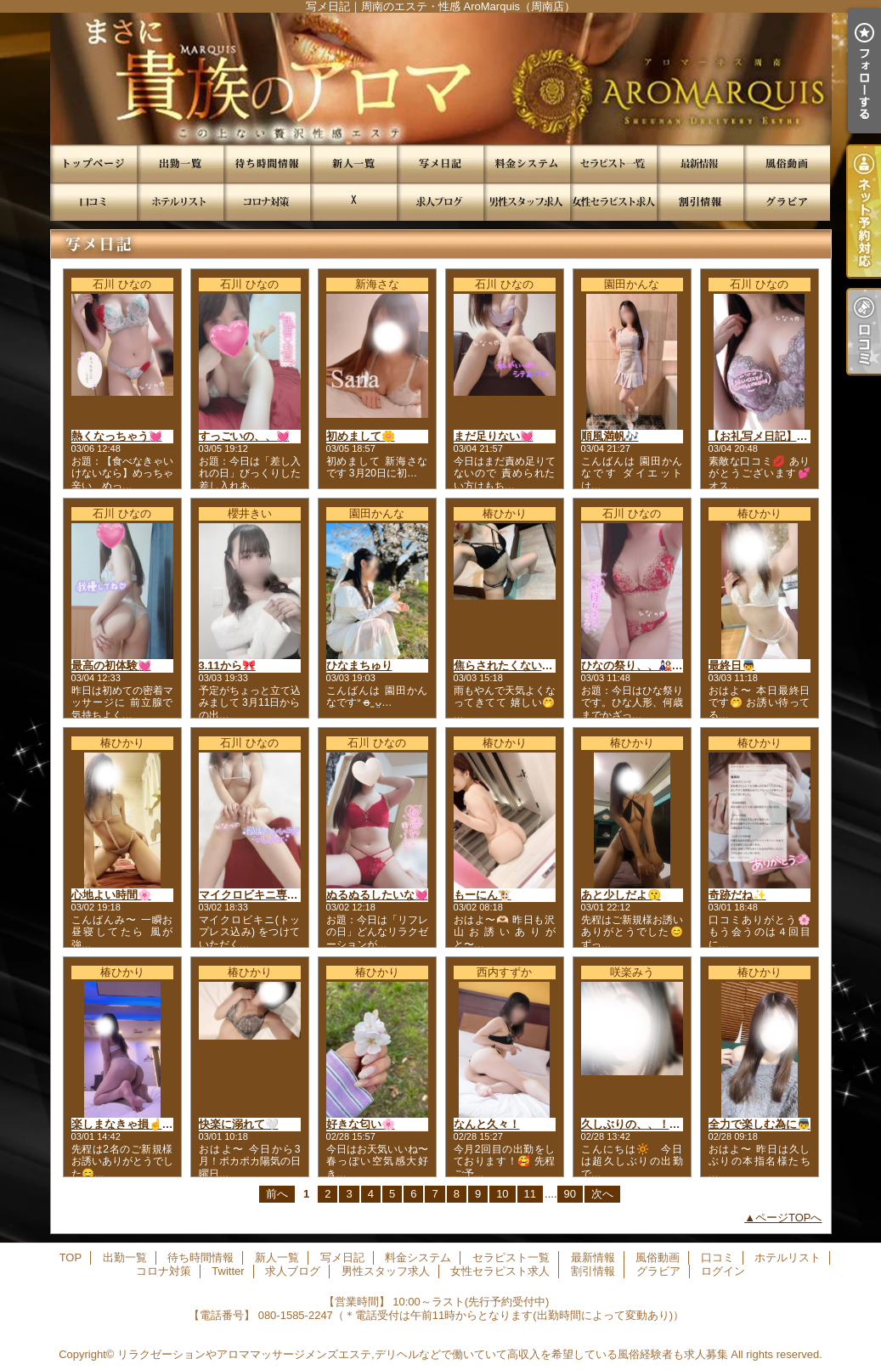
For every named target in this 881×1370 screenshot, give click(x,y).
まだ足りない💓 (494, 436)
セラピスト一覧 (613, 163)
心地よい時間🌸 (111, 894)
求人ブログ (440, 202)
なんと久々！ (487, 1124)
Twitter (353, 202)
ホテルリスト (180, 202)
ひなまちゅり (359, 665)
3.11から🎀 (227, 665)
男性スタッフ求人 (526, 202)
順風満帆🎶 (610, 436)
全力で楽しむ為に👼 (759, 1124)
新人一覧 (353, 163)
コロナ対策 (266, 202)
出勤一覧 (180, 163)
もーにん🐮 (482, 894)
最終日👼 (732, 665)
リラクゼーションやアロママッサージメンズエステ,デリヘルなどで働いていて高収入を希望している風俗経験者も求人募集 (422, 1354)
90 (570, 1193)
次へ (602, 1193)
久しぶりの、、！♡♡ (636, 1124)
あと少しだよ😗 (621, 894)
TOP (93, 163)
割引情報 (700, 202)
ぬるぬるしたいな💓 (377, 894)
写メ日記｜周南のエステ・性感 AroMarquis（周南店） (440, 78)
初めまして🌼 (360, 436)
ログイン (723, 1271)
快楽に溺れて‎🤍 (239, 1124)
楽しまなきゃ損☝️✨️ (123, 1124)
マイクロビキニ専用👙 (255, 894)
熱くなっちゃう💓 (116, 436)
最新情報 (700, 163)
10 (502, 1193)
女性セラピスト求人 (613, 202)
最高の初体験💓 (111, 665)
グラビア (786, 202)
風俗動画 (786, 163)
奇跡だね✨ (737, 894)
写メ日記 (440, 163)
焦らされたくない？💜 (510, 665)
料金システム (526, 163)
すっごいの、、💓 (244, 436)
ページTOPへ (788, 1217)
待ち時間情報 (266, 163)
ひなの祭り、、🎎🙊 (633, 665)
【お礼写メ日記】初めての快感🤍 (793, 436)
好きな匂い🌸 (360, 1124)
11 (530, 1193)
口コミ (93, 202)
